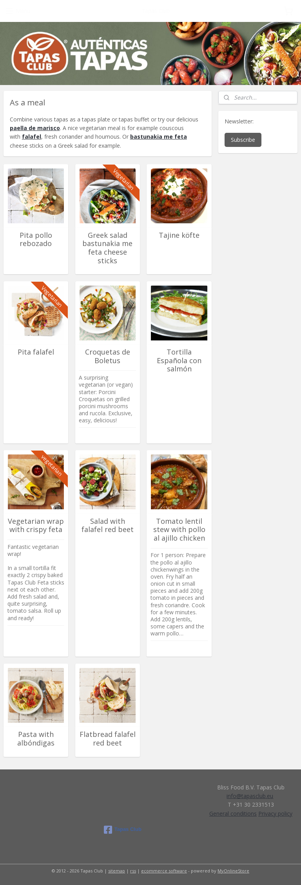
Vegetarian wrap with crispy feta (36, 525)
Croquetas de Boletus (107, 356)
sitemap (116, 871)
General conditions (233, 813)
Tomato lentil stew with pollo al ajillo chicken (179, 529)
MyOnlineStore (233, 871)
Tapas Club (122, 829)
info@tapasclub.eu (250, 796)
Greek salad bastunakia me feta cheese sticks (107, 247)
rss (133, 871)
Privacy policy (275, 813)
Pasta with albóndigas (35, 738)
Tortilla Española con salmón (179, 360)
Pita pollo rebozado (36, 239)
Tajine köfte (179, 235)
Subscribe (243, 139)
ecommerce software (164, 871)
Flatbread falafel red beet (108, 738)
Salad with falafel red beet (108, 525)
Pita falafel (36, 352)
